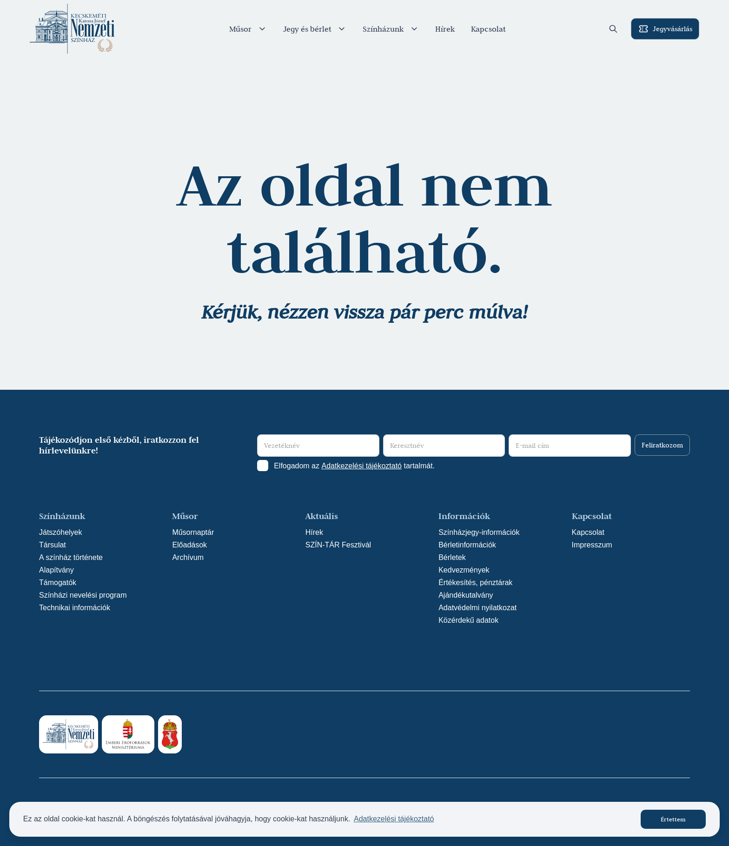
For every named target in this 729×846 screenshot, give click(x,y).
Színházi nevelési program (83, 595)
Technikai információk (74, 608)
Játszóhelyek (60, 532)
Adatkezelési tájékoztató (361, 466)
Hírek (445, 28)
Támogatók (57, 582)
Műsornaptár (193, 532)
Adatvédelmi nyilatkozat (477, 608)
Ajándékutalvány (465, 595)
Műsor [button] (248, 29)
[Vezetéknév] (318, 445)
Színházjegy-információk (478, 532)
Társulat (52, 545)
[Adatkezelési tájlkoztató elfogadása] (262, 465)
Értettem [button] (673, 819)
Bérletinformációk (467, 545)
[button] (613, 29)
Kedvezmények (463, 570)
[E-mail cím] (570, 445)
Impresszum (592, 545)
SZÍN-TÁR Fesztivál (338, 545)
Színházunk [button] (391, 29)
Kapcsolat (488, 28)
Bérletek (452, 557)
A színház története (71, 557)
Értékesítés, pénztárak (475, 582)
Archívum (188, 557)
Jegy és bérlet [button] (315, 29)
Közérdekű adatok (468, 620)
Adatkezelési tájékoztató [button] (394, 819)
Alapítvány (56, 570)
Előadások (189, 545)
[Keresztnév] (444, 445)
